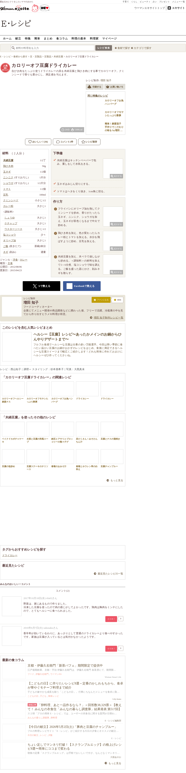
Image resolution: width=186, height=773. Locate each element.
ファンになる (101, 300)
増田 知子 (106, 80)
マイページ (109, 38)
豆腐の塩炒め (13, 458)
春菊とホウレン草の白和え (87, 459)
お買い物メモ (114, 87)
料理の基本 (78, 38)
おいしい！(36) (40, 141)
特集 (28, 38)
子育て (126, 2)
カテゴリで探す (143, 48)
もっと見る (116, 480)
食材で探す (123, 48)
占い (155, 2)
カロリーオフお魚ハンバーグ (62, 392)
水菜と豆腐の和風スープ (38, 432)
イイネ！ (111, 619)
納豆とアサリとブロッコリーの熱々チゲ (62, 432)
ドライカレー (87, 390)
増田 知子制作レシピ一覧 (108, 317)
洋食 (15, 259)
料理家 (94, 38)
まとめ (48, 38)
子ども (43, 696)
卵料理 (54, 717)
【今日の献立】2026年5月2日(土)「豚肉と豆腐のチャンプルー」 (72, 726)
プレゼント (164, 2)
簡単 (37, 38)
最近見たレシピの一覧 (110, 573)
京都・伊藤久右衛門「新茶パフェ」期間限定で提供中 (65, 665)
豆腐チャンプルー (112, 458)
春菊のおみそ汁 (62, 458)
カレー (23, 259)
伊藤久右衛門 (42, 674)
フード (31, 674)
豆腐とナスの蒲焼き (112, 431)
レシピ (43, 735)
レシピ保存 (91, 141)
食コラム (62, 38)
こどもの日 (33, 696)
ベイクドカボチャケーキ (13, 432)
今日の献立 (33, 735)
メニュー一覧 (178, 2)
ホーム (7, 38)
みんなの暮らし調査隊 (38, 717)
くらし (134, 2)
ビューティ (145, 2)
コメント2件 (64, 141)
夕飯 (50, 735)
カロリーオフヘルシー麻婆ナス (13, 392)
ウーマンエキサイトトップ (149, 7)
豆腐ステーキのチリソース (38, 459)
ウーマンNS (56, 674)
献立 (18, 38)
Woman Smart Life (113, 677)
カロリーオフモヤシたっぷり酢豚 (38, 392)
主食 (10, 263)
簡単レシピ (53, 696)
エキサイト (178, 7)
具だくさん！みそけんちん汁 (87, 432)
